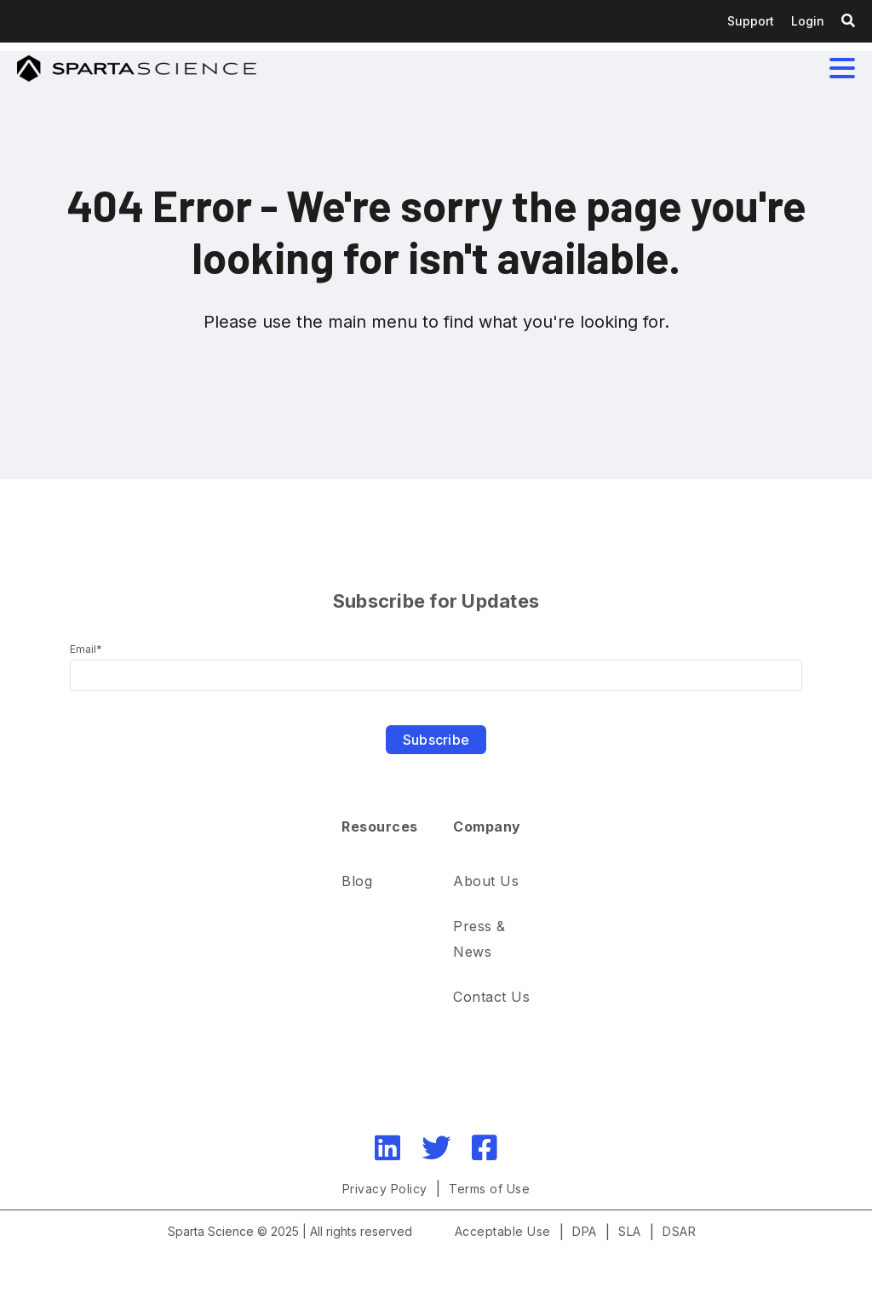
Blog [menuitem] (356, 880)
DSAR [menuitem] (679, 1231)
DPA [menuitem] (584, 1231)
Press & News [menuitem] (481, 939)
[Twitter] (436, 1147)
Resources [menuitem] (379, 826)
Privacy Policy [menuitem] (384, 1188)
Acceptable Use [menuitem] (503, 1231)
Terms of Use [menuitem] (489, 1188)
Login (807, 21)
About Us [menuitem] (486, 880)
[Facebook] (484, 1147)
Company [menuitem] (487, 826)
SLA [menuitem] (629, 1231)
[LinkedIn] (387, 1147)
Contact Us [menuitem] (491, 996)
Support (750, 21)
